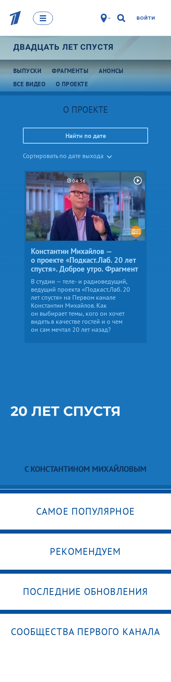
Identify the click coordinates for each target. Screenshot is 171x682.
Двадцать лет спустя (63, 47)
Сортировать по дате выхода (63, 156)
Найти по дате (85, 136)
